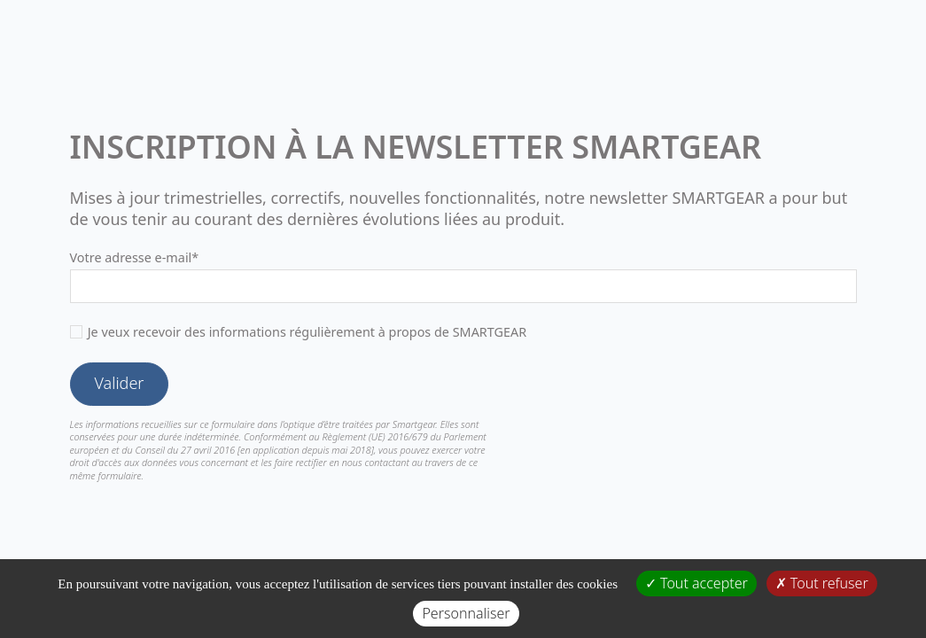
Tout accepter (696, 583)
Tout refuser (821, 583)
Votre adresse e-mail (134, 257)
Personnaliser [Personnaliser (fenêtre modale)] (466, 613)
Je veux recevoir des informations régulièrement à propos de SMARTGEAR (307, 331)
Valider (119, 382)
